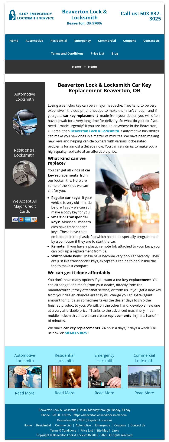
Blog (115, 53)
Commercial (107, 41)
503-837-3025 (150, 16)
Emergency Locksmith (104, 358)
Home (13, 41)
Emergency (82, 41)
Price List (97, 53)
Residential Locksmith (64, 358)
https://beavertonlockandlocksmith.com (100, 415)
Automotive (34, 41)
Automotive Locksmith (24, 96)
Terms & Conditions (63, 430)
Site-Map (102, 430)
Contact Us (151, 41)
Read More (24, 393)
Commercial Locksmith (144, 358)
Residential (59, 41)
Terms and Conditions (67, 53)
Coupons (129, 41)
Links (115, 430)
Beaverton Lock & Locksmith (95, 131)
